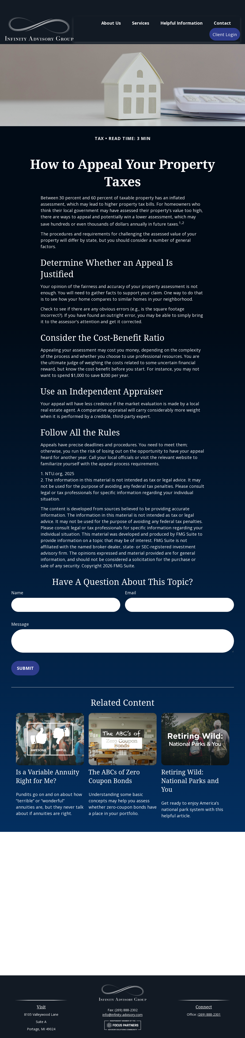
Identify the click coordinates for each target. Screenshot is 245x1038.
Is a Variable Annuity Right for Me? (47, 762)
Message (20, 610)
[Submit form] (25, 654)
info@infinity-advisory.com (122, 1000)
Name (17, 578)
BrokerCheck (171, 1026)
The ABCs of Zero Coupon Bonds (114, 762)
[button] (111, 9)
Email (130, 578)
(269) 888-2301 (209, 1000)
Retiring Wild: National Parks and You (190, 767)
